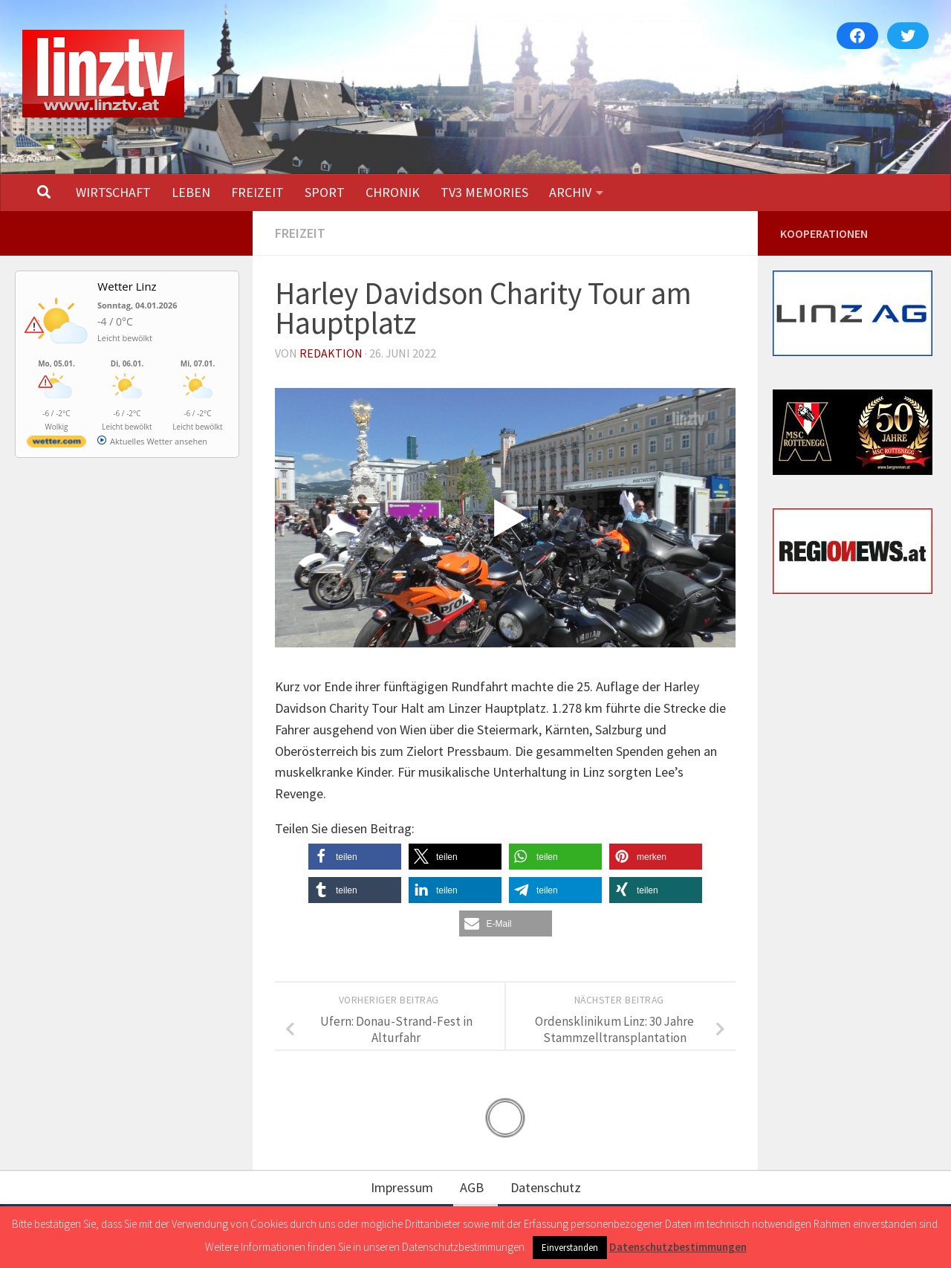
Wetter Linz (126, 286)
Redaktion (331, 353)
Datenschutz (545, 1187)
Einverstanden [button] (570, 1247)
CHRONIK (393, 192)
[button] (354, 857)
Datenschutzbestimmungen (678, 1247)
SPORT (325, 192)
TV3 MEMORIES (484, 192)
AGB (472, 1187)
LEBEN (191, 192)
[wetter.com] (56, 444)
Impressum (402, 1187)
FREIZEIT (257, 192)
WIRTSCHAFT (113, 192)
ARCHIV (570, 192)
